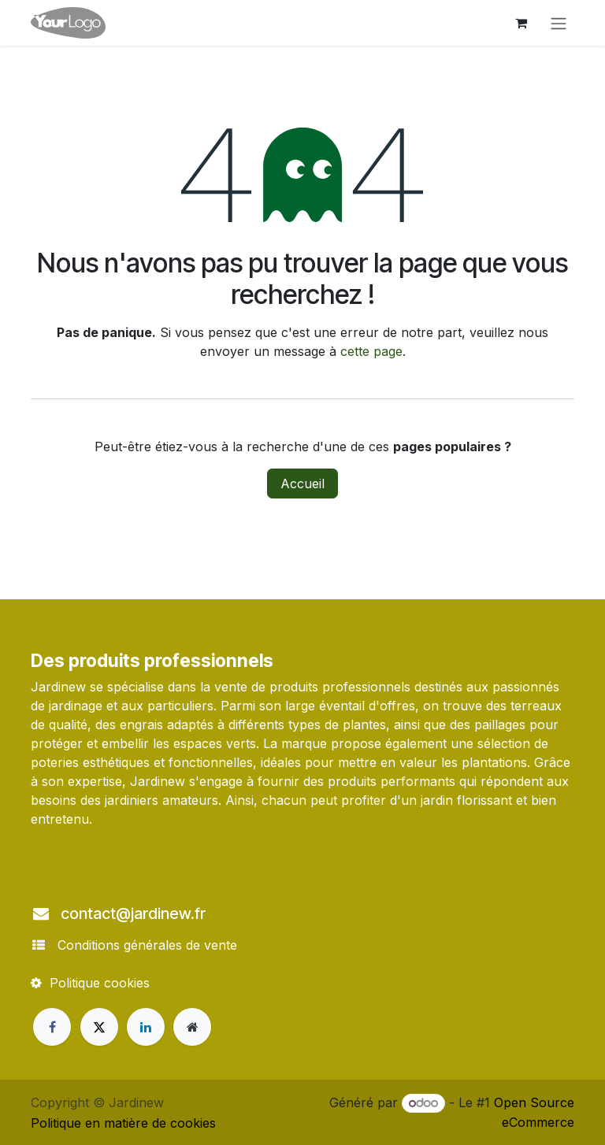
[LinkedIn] (146, 1027)
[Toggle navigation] (558, 22)
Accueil (302, 483)
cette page (371, 351)
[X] (99, 1027)
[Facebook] (52, 1027)
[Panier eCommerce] (520, 23)
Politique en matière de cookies (123, 1123)
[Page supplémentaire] (192, 1027)
